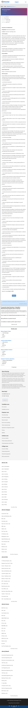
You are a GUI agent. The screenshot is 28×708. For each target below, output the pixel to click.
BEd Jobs (3, 615)
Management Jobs (5, 536)
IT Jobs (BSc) (4, 683)
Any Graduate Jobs (5, 613)
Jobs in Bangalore (5, 476)
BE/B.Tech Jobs (5, 607)
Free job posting (5, 414)
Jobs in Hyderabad (5, 469)
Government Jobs (5, 513)
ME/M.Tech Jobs (5, 638)
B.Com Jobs (4, 623)
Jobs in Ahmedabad (5, 466)
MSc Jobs (3, 610)
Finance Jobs (4, 551)
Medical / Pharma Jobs (6, 578)
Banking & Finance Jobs (6, 678)
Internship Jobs (4, 521)
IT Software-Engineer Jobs (7, 560)
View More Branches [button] (14, 695)
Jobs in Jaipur (4, 502)
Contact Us (5, 400)
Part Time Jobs (4, 531)
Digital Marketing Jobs (6, 539)
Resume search (5, 420)
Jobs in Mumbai (5, 499)
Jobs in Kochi (4, 489)
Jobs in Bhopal (4, 484)
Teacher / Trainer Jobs (6, 593)
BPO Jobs (3, 518)
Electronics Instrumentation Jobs (8, 660)
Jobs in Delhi (4, 496)
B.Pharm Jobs (4, 635)
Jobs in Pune (4, 471)
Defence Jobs (4, 549)
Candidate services (5, 409)
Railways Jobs (4, 546)
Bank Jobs (4, 544)
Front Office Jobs (5, 588)
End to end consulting (6, 422)
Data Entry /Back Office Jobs (7, 591)
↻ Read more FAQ (14, 324)
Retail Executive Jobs (6, 586)
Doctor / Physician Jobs (6, 565)
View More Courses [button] (14, 648)
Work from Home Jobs (6, 523)
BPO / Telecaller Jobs (6, 581)
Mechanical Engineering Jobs (7, 670)
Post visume (4, 406)
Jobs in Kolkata (4, 479)
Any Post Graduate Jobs (6, 646)
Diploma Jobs (4, 641)
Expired (14, 706)
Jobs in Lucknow (5, 474)
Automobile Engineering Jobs (7, 675)
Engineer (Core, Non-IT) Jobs (7, 563)
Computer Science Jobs (6, 685)
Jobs (5, 6)
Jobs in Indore (4, 494)
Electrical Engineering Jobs (7, 688)
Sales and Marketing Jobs (6, 516)
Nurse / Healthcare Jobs (6, 576)
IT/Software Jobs (5, 533)
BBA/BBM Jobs (4, 625)
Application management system (8, 427)
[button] (14, 315)
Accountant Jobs (5, 596)
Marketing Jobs (4, 693)
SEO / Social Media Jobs (6, 598)
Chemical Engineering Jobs (7, 657)
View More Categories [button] (14, 554)
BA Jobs (3, 643)
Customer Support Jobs (6, 573)
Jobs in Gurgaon (5, 481)
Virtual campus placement (7, 440)
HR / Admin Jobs (5, 583)
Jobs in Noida (4, 491)
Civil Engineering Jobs (6, 667)
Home (2, 6)
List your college (5, 448)
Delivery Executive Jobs (6, 568)
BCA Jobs (3, 620)
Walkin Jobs (4, 528)
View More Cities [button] (14, 507)
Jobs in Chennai (5, 486)
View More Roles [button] (14, 601)
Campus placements (6, 451)
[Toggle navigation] (25, 2)
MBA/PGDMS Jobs (5, 618)
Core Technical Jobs (5, 541)
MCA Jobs (4, 628)
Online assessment (6, 425)
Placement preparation (6, 453)
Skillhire (3, 432)
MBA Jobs (4, 526)
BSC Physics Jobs (5, 690)
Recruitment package (6, 417)
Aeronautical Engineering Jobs (7, 655)
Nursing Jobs (4, 680)
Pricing (3, 430)
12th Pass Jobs (4, 672)
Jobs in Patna (4, 504)
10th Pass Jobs (4, 662)
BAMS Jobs (4, 633)
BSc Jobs (3, 630)
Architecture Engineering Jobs (7, 665)
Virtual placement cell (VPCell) (7, 443)
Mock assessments (5, 456)
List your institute (5, 438)
